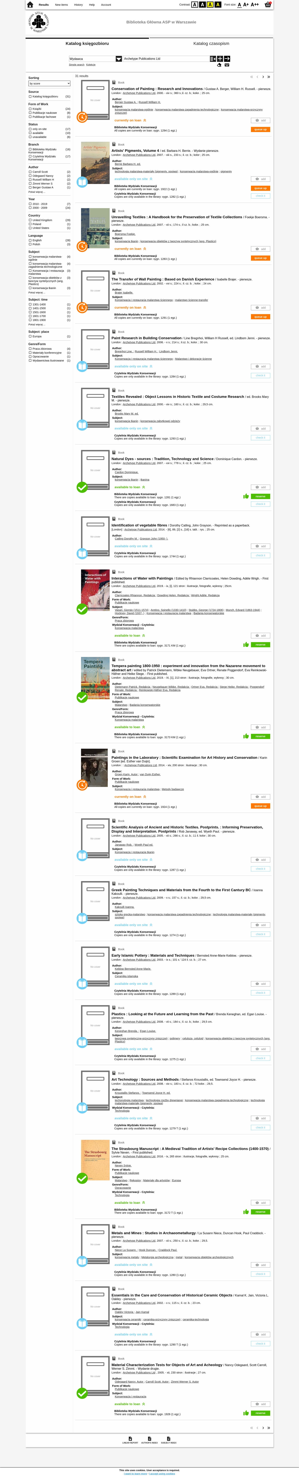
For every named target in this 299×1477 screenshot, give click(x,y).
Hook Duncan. (148, 1250)
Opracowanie (123, 1187)
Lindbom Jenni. (168, 351)
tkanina (145, 479)
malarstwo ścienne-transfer (191, 300)
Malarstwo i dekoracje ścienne (193, 358)
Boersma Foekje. (125, 234)
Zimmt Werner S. (185, 1381)
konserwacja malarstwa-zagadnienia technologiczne (187, 109)
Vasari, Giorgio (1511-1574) (132, 610)
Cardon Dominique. (126, 472)
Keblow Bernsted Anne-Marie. (133, 968)
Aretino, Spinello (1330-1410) (168, 610)
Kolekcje (90, 64)
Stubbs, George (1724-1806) (206, 610)
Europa (176, 1180)
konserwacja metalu (127, 1257)
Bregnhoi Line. (124, 351)
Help (92, 4)
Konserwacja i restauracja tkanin (134, 852)
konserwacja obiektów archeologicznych (209, 1257)
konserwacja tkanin (126, 241)
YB (210, 4)
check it (260, 195)
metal (179, 1257)
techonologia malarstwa (129, 1100)
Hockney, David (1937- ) (129, 613)
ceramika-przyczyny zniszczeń (161, 1319)
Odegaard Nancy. (129, 1381)
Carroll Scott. (158, 1381)
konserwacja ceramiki (128, 1319)
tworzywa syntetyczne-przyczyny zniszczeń (141, 1038)
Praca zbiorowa (124, 620)
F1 (246, 4)
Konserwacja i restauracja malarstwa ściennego (144, 300)
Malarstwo (121, 704)
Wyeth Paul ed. (143, 844)
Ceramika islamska (126, 976)
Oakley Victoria (124, 1312)
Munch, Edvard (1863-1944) (243, 610)
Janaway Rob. (124, 844)
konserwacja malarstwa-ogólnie (134, 109)
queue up (260, 129)
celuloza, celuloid (192, 1038)
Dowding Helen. (173, 595)
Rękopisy (135, 1180)
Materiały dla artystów (156, 1180)
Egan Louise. (148, 1031)
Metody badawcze (173, 789)
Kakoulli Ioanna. (124, 906)
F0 (239, 4)
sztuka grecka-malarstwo (130, 914)
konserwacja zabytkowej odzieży (160, 421)
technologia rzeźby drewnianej (164, 1100)
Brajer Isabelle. (124, 292)
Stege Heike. (234, 686)
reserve (260, 496)
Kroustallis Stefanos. (128, 1092)
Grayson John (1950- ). (154, 538)
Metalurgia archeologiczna (157, 1257)
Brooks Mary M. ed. (127, 413)
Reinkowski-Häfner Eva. (160, 690)
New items (61, 4)
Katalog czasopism (211, 43)
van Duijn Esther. (150, 774)
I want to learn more (135, 1473)
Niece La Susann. (126, 1250)
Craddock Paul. (167, 1250)
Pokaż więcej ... (36, 192)
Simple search (76, 64)
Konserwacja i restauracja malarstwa (168, 613)
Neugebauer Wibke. (171, 686)
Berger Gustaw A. (126, 102)
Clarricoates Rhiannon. (135, 595)
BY (218, 4)
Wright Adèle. (205, 595)
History (78, 4)
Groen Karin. (126, 774)
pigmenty (226, 171)
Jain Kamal (142, 1312)
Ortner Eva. (204, 686)
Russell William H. (150, 102)
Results (44, 4)
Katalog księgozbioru (87, 43)
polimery (175, 1038)
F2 (255, 4)
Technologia (122, 1110)
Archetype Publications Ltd (139, 93)
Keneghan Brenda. (126, 1031)
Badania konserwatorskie (209, 613)
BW (202, 4)
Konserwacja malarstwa (129, 628)
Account (106, 4)
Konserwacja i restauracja (130, 1396)
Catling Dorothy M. (126, 538)
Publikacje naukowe (127, 602)
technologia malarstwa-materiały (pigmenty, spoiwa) (146, 171)
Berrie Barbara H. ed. (128, 164)
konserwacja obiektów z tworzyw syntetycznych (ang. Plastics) (178, 241)
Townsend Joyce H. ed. (156, 1092)
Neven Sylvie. (123, 1165)
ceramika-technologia (196, 1319)
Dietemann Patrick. (133, 686)
